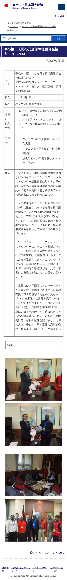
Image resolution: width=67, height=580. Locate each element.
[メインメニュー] (61, 7)
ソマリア (13, 26)
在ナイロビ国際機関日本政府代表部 (39, 26)
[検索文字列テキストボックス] (26, 38)
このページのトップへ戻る (49, 553)
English (61, 16)
